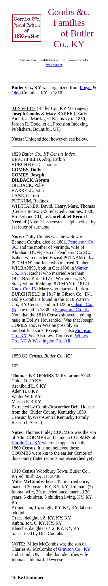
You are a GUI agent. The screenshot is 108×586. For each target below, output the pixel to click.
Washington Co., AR (51, 340)
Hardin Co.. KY (26, 442)
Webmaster (54, 64)
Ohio (16, 92)
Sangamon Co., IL (72, 309)
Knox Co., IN (24, 288)
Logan (86, 87)
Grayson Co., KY (74, 549)
